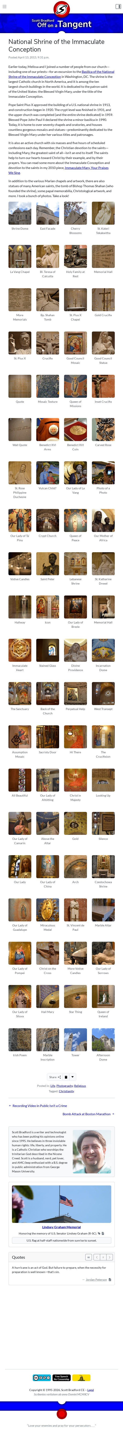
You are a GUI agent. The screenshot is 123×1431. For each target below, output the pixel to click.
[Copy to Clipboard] (66, 1076)
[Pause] (103, 1257)
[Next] (109, 1257)
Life (52, 1085)
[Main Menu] (5, 7)
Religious (80, 1085)
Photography (64, 1085)
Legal (90, 1390)
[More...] (72, 1076)
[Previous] (97, 1257)
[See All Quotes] (88, 1257)
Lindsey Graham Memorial (61, 1227)
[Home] (61, 6)
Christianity (66, 1091)
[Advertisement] (61, 1324)
